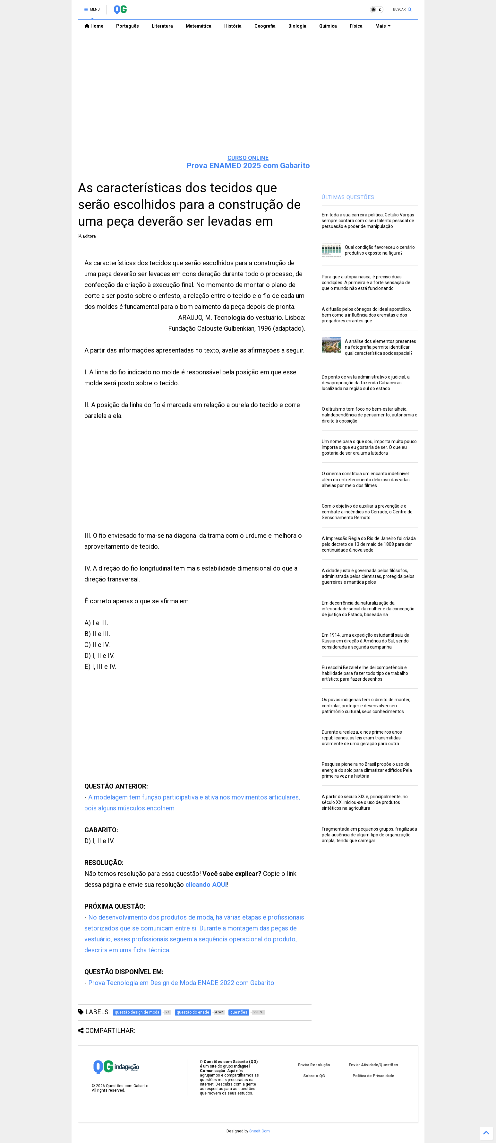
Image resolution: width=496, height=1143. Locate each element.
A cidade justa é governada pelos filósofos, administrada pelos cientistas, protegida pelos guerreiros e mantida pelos (368, 576)
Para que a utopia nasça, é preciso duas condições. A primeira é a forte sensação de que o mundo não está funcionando (366, 282)
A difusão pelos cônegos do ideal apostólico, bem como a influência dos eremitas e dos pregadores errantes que (366, 315)
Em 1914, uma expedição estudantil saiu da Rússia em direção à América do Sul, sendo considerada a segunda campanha (365, 641)
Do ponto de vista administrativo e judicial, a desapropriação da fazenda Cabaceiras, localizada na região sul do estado (366, 382)
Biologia (297, 26)
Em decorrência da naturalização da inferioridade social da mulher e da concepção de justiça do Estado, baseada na (368, 608)
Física (356, 26)
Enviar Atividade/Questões (373, 1065)
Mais (383, 26)
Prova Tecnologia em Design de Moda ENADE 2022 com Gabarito (181, 983)
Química (328, 26)
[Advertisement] (248, 100)
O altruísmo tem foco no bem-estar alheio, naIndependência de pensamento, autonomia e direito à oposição (369, 414)
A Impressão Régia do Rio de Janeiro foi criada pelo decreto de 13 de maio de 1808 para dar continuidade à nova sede (369, 544)
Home (93, 26)
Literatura (162, 26)
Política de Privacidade (373, 1076)
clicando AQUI (206, 884)
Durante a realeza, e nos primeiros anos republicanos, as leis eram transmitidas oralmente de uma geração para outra (362, 737)
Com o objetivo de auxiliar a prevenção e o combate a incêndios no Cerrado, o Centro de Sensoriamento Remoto (367, 511)
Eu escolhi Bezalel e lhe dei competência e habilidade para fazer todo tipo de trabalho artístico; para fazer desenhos (365, 673)
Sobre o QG (314, 1076)
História (233, 26)
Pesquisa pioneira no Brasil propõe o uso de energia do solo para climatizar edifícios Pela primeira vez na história (367, 770)
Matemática (198, 26)
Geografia (265, 26)
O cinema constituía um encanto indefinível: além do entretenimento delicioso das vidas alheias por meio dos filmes (366, 479)
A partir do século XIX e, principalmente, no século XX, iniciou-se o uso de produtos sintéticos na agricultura (365, 802)
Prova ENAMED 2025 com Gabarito (248, 165)
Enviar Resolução (314, 1065)
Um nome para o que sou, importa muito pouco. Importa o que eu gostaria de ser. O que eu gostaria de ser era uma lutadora (370, 447)
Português (127, 26)
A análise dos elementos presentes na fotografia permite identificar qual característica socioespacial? (380, 347)
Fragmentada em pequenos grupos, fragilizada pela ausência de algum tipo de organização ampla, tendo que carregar (369, 834)
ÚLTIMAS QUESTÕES (348, 197)
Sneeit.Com (259, 1131)
